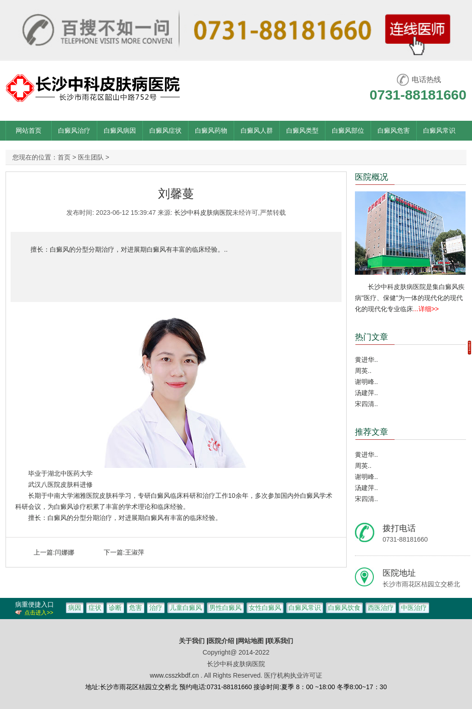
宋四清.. (366, 404)
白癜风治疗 (74, 130)
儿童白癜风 (186, 607)
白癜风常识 (439, 130)
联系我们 (280, 640)
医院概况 (371, 177)
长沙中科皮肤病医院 (203, 212)
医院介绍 (222, 640)
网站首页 (28, 130)
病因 (74, 607)
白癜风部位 (348, 130)
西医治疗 (381, 607)
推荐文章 (371, 432)
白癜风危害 (394, 130)
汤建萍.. (366, 392)
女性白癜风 (265, 607)
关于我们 (192, 640)
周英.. (363, 370)
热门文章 (371, 337)
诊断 (115, 607)
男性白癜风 (225, 607)
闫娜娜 (64, 552)
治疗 (155, 607)
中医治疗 (414, 607)
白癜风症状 (165, 130)
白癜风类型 (302, 130)
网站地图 (251, 640)
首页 (64, 157)
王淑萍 (134, 552)
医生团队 (91, 157)
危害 (135, 607)
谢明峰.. (366, 381)
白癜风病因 (120, 130)
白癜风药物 (211, 130)
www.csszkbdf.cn (174, 675)
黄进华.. (366, 359)
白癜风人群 (257, 130)
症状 (94, 607)
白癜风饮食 (344, 607)
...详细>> (426, 309)
